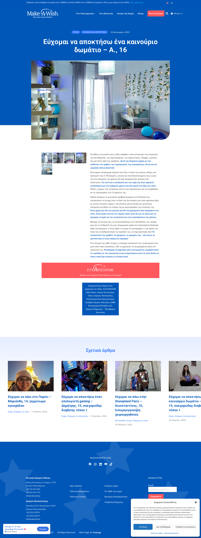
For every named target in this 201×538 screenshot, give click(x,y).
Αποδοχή (143, 527)
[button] (195, 502)
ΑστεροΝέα (120, 420)
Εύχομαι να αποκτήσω (78, 416)
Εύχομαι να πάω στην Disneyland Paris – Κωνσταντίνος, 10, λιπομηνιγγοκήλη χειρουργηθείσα (131, 405)
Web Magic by (90, 532)
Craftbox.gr (136, 287)
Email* (151, 485)
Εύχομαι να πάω (21, 411)
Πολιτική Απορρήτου (171, 533)
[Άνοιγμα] (90, 464)
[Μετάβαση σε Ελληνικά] (172, 3)
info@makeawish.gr (33, 496)
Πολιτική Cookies (157, 533)
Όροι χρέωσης (136, 2)
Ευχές (10, 411)
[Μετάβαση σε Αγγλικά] (167, 3)
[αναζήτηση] (167, 13)
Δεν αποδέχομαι (163, 527)
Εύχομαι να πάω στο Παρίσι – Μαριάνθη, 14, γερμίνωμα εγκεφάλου (29, 401)
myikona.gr (130, 297)
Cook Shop (103, 275)
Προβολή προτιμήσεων (186, 527)
